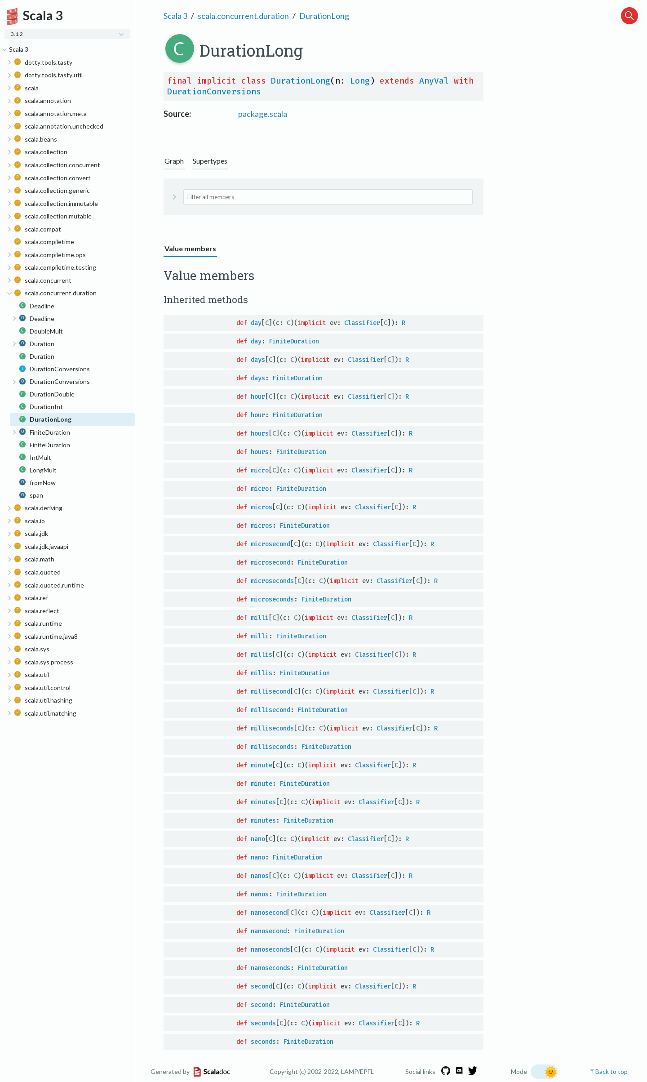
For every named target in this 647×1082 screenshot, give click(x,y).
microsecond (270, 544)
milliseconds (272, 728)
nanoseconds (270, 949)
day (256, 323)
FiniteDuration (294, 341)
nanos (260, 876)
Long (360, 81)
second (261, 986)
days (258, 360)
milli (260, 618)
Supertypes (210, 160)
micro (260, 470)
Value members (190, 248)
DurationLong (324, 16)
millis (261, 654)
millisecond (270, 691)
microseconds (272, 581)
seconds (263, 1023)
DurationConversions (214, 91)
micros (261, 507)
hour (258, 396)
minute (261, 765)
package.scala (262, 114)
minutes (263, 802)
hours (260, 433)
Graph (174, 160)
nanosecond (269, 912)
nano (258, 839)
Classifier (362, 323)
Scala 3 (175, 16)
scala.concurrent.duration (243, 16)
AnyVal (434, 81)
